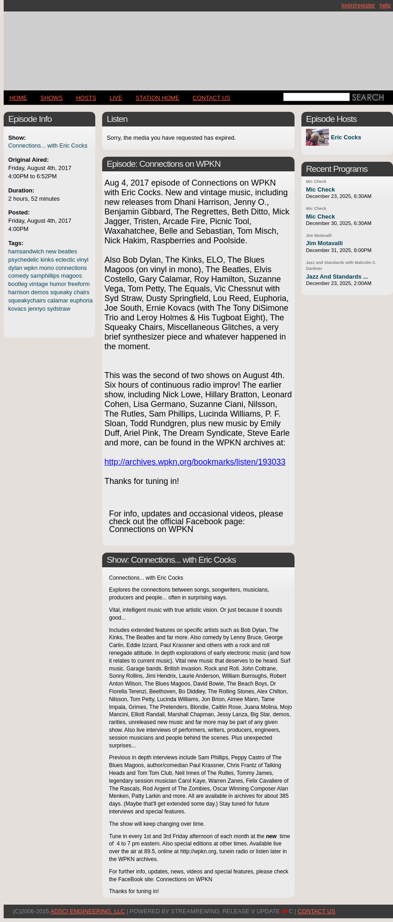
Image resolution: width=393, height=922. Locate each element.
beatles (67, 251)
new (51, 251)
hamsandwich (26, 251)
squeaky (61, 292)
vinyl (82, 259)
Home (18, 97)
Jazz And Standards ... (337, 276)
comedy (18, 275)
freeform (79, 283)
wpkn (31, 267)
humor (57, 283)
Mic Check (316, 181)
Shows (51, 97)
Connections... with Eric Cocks (47, 145)
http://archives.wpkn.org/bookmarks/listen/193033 (194, 461)
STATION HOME (158, 97)
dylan (15, 267)
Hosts (86, 97)
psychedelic (23, 259)
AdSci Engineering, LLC (87, 911)
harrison (18, 292)
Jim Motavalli (319, 235)
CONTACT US (211, 97)
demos (40, 292)
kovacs (17, 308)
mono (46, 267)
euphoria (81, 300)
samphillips (44, 275)
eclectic (65, 259)
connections (71, 267)
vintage (38, 283)
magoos (71, 275)
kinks (47, 259)
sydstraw (59, 308)
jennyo (36, 308)
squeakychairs (27, 300)
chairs (81, 292)
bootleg (17, 283)
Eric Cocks (346, 137)
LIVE (115, 97)
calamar (57, 300)
